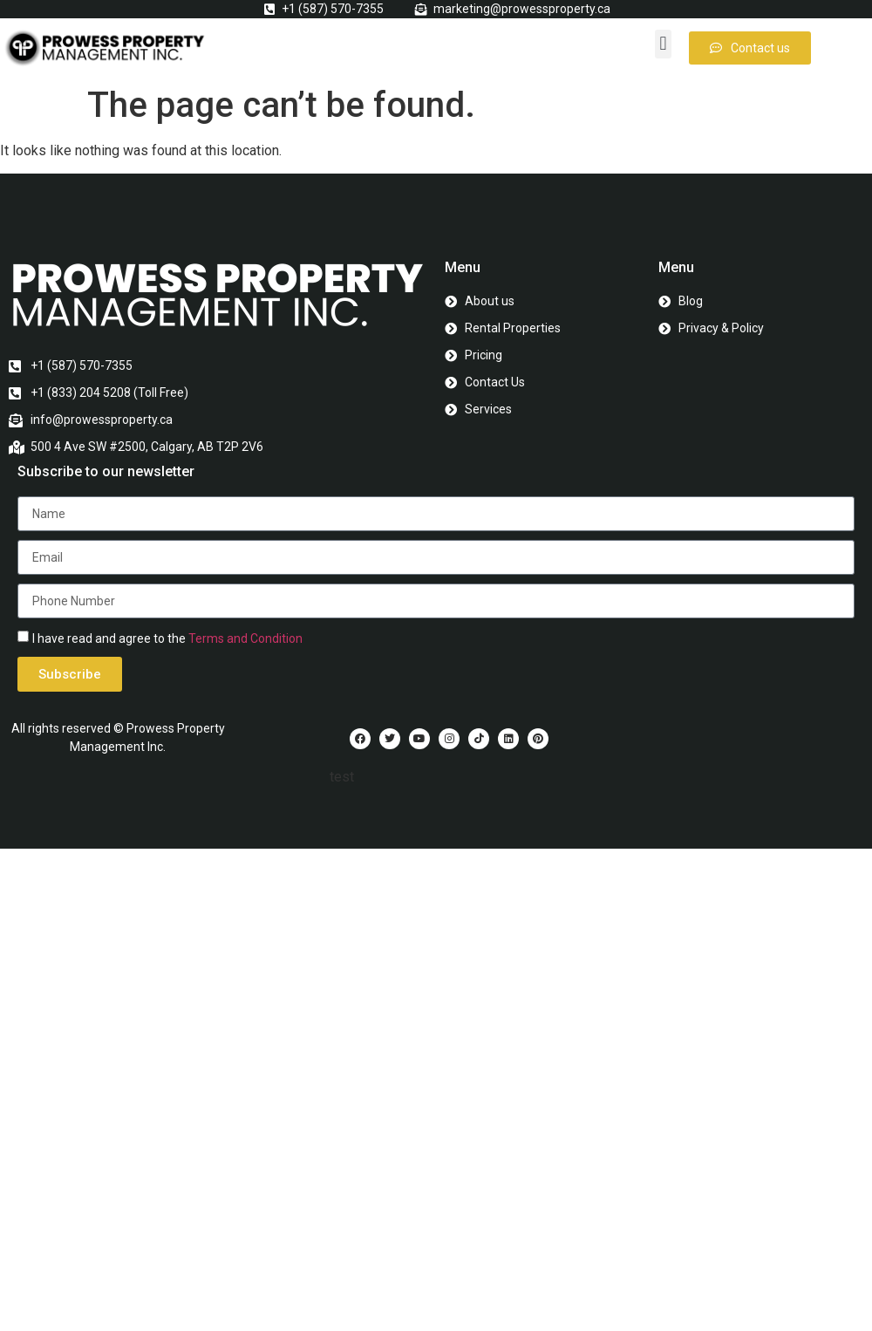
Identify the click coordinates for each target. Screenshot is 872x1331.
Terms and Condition (245, 638)
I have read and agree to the (167, 638)
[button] (663, 44)
